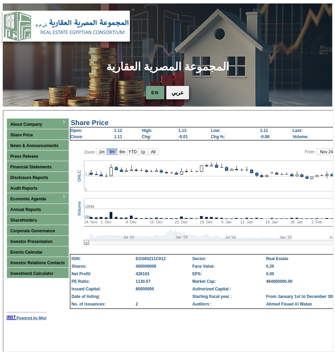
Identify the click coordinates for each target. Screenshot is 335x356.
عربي (177, 93)
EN (155, 92)
